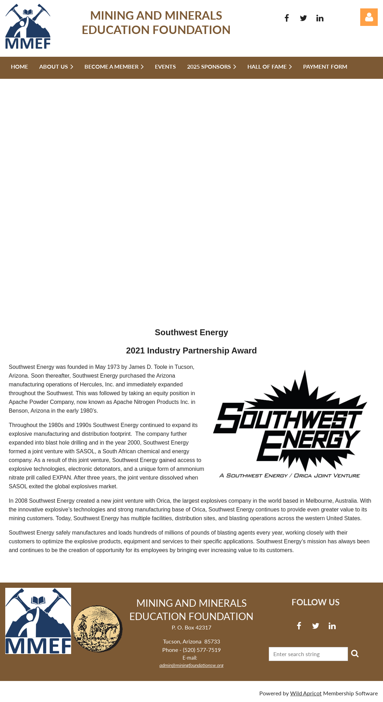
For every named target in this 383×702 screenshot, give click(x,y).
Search (354, 653)
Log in (369, 17)
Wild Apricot (306, 693)
